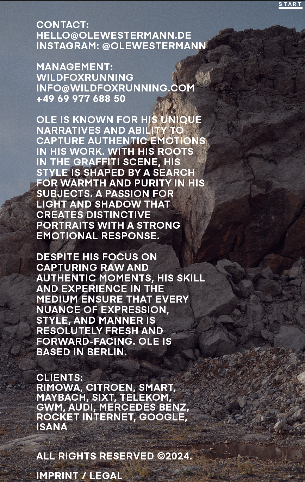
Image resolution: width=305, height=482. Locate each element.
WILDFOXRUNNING (85, 77)
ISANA (52, 426)
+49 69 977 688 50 (81, 98)
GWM (49, 406)
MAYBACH (61, 397)
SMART (156, 387)
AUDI (80, 406)
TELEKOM (144, 397)
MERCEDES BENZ (143, 406)
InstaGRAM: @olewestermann (121, 45)
